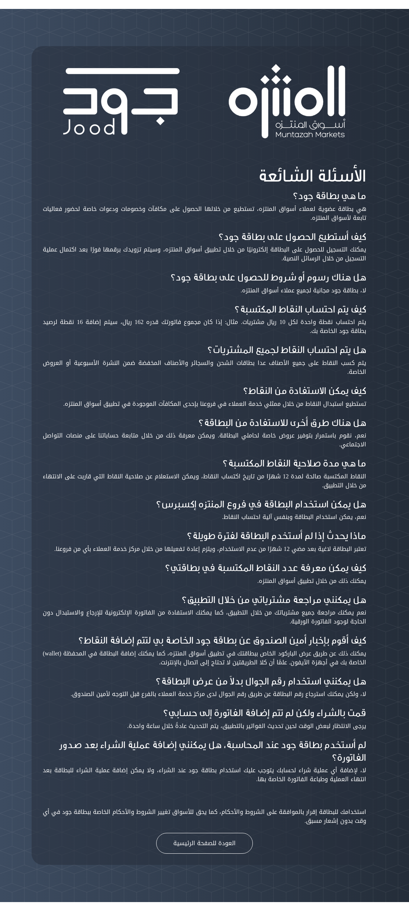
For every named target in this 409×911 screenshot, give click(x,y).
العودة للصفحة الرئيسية (204, 843)
